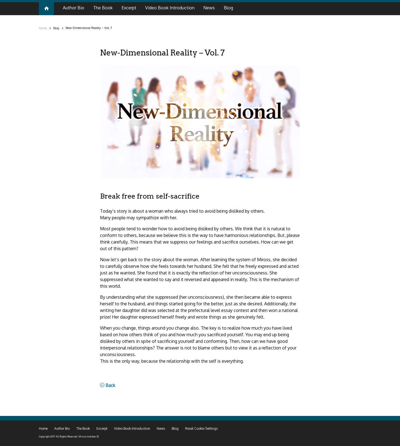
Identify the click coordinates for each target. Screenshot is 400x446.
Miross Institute (87, 436)
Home (43, 28)
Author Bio (62, 428)
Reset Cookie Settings (201, 428)
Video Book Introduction (132, 428)
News (161, 428)
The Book (83, 428)
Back (107, 385)
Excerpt (101, 428)
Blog (56, 28)
